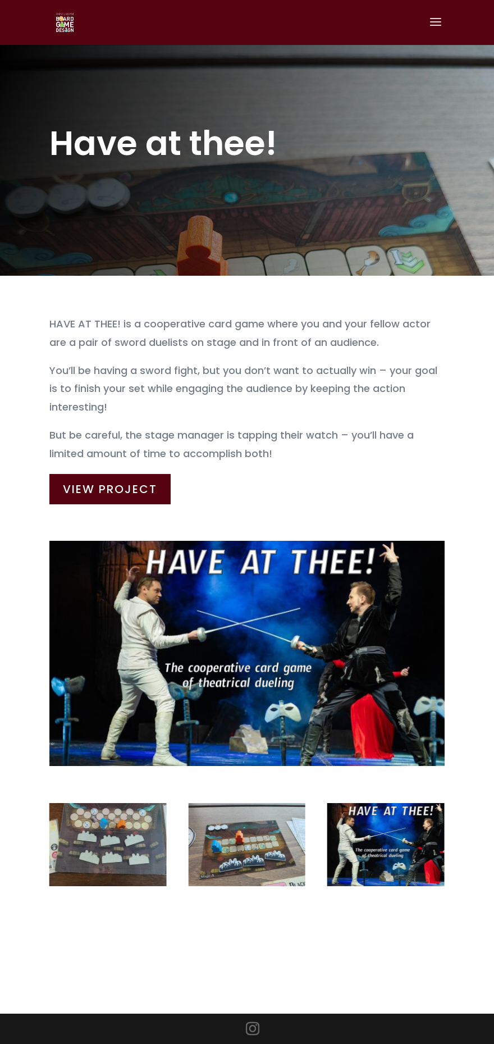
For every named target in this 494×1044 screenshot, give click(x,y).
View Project (110, 483)
